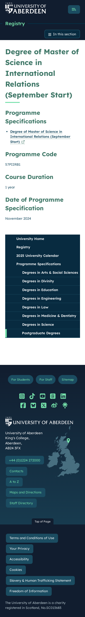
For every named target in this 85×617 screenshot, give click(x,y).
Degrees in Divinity (38, 281)
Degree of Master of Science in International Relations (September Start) (40, 136)
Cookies (16, 570)
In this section (64, 34)
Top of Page (43, 521)
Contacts (16, 471)
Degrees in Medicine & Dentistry (49, 316)
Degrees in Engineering (41, 298)
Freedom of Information (29, 591)
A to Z (14, 482)
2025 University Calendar (37, 255)
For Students (20, 379)
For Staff (45, 379)
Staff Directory (21, 503)
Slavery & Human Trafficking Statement (40, 581)
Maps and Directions (25, 492)
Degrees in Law (35, 307)
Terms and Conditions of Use (32, 538)
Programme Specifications (38, 264)
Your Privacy (19, 549)
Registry (15, 23)
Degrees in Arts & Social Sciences (50, 272)
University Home (30, 239)
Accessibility (19, 559)
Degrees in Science (38, 324)
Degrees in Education (40, 290)
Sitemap (68, 379)
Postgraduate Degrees (41, 333)
